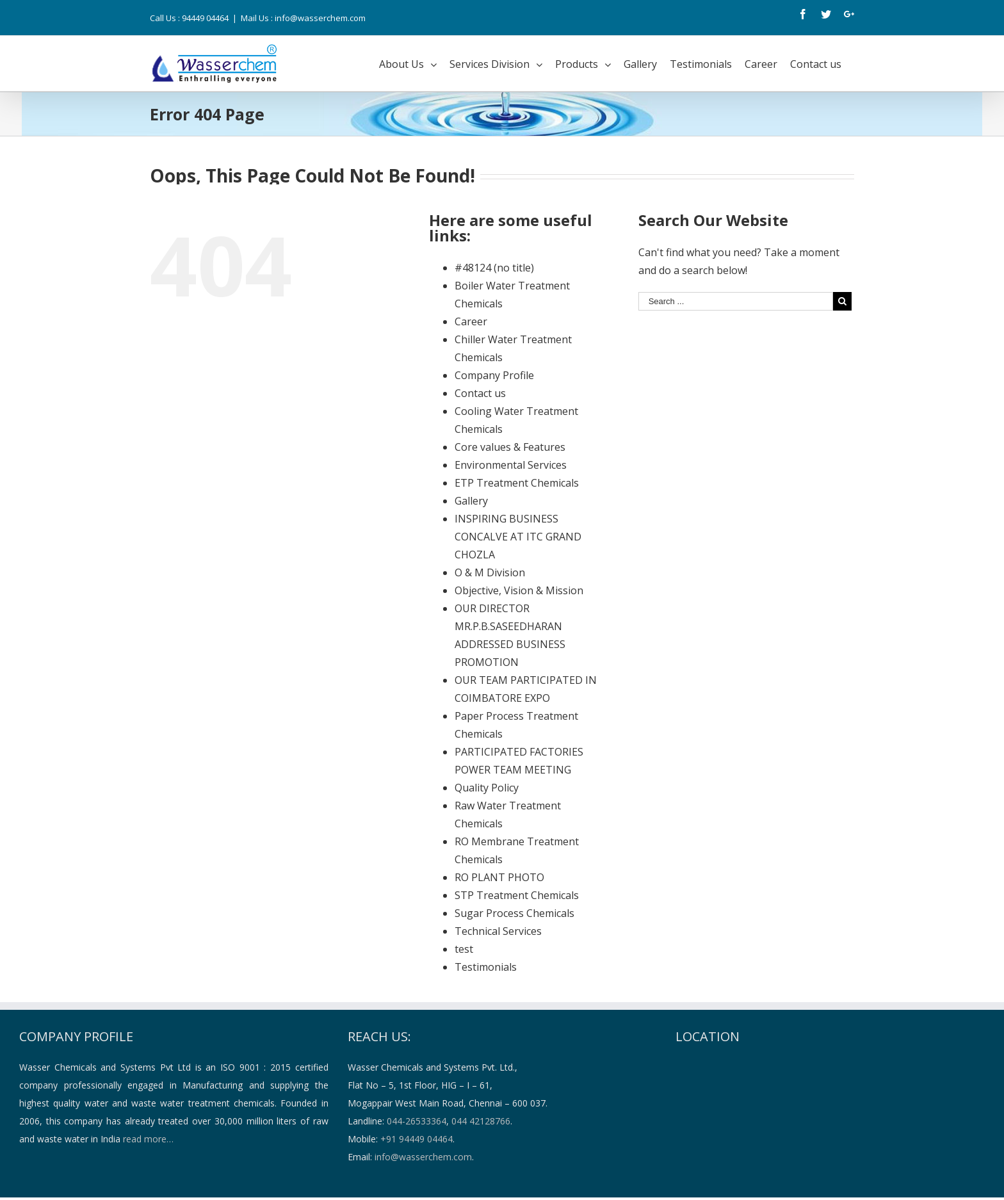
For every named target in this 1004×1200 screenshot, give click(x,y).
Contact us (480, 393)
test (464, 949)
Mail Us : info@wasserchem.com (303, 18)
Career (471, 321)
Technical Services (498, 931)
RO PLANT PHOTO (499, 877)
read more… (148, 1139)
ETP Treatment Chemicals (517, 483)
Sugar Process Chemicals (514, 913)
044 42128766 (480, 1121)
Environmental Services (511, 465)
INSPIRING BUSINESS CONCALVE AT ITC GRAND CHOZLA (518, 537)
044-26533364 (416, 1121)
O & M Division (490, 572)
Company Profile (494, 375)
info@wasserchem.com (423, 1157)
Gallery (471, 501)
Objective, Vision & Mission (519, 590)
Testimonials (486, 967)
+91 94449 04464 (416, 1139)
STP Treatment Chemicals (517, 895)
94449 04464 (205, 18)
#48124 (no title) (494, 268)
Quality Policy (487, 788)
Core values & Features (510, 447)
